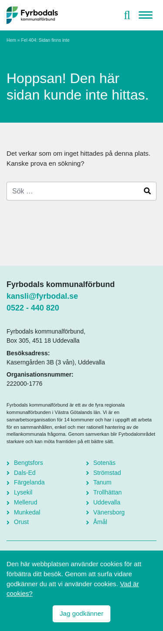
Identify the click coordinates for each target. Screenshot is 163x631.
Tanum (102, 482)
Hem (11, 40)
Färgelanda (29, 482)
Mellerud (25, 502)
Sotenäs (104, 462)
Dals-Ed (25, 472)
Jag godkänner (81, 613)
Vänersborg (109, 512)
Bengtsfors (28, 462)
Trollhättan (107, 492)
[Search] (73, 191)
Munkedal (27, 512)
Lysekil (23, 492)
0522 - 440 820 (33, 308)
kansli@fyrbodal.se (42, 296)
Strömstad (107, 472)
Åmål (100, 521)
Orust (21, 521)
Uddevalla (106, 502)
